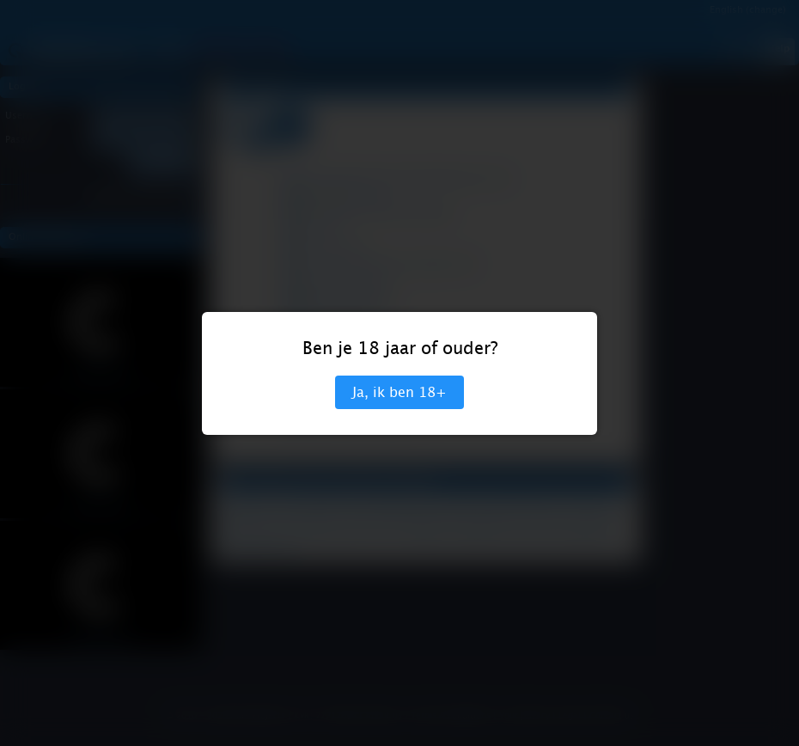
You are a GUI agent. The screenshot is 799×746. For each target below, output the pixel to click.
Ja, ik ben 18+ (399, 392)
